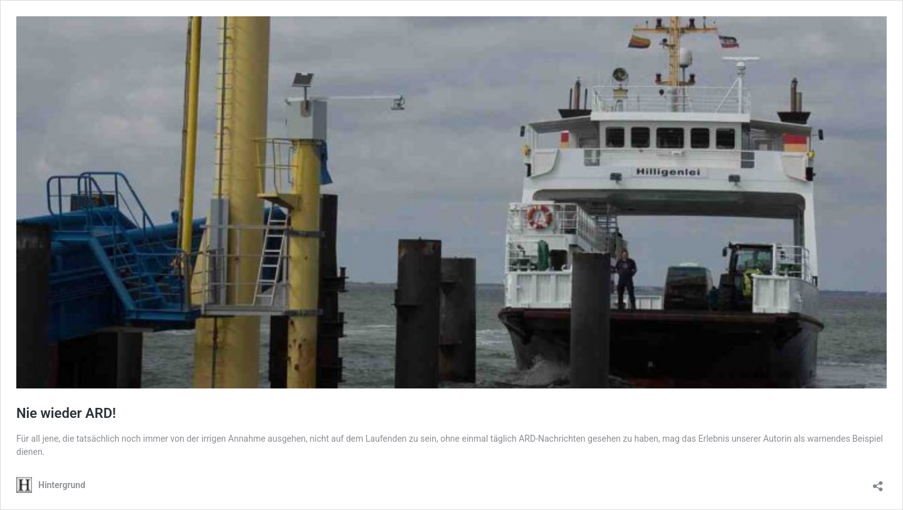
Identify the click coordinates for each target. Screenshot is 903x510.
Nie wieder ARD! (66, 413)
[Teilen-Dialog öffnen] (878, 482)
